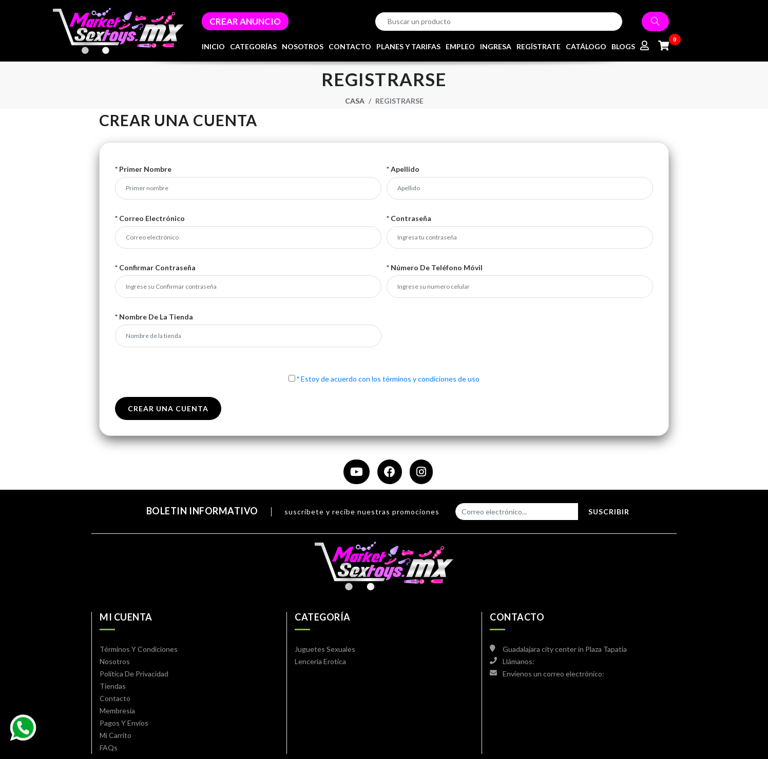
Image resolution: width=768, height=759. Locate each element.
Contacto (115, 698)
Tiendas (113, 686)
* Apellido (403, 169)
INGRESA (495, 46)
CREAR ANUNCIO (245, 21)
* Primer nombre (143, 169)
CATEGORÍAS (253, 46)
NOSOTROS (302, 46)
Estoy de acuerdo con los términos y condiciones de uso (388, 378)
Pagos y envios (124, 722)
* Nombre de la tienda (154, 317)
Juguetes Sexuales (325, 649)
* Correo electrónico (150, 218)
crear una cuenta (168, 408)
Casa (354, 100)
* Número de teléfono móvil (435, 267)
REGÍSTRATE (538, 46)
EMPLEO (460, 46)
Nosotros (115, 661)
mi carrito (115, 735)
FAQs (109, 747)
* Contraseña (409, 218)
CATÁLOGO (586, 46)
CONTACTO (350, 46)
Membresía (117, 710)
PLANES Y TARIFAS (408, 46)
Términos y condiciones (139, 649)
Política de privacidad (134, 673)
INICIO (213, 46)
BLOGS (623, 46)
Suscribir (608, 511)
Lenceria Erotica (320, 661)
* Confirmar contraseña (155, 267)
